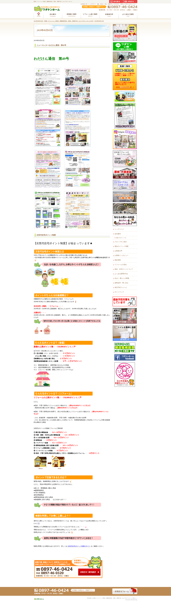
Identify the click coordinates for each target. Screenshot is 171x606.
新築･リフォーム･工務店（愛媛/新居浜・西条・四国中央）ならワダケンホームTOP (68, 21)
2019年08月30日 (38, 21)
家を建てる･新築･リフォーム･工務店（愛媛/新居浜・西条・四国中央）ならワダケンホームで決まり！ (112, 598)
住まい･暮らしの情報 (122, 278)
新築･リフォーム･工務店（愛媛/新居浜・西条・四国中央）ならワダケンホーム (53, 1)
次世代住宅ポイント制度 (46, 235)
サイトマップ (119, 292)
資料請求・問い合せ (121, 283)
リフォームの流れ (121, 264)
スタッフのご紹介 (121, 242)
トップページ (119, 229)
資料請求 (116, 1)
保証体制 (118, 260)
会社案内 (118, 234)
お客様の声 (118, 251)
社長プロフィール (121, 238)
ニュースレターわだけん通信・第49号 (51, 45)
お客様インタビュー (121, 255)
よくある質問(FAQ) (121, 274)
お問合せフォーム (124, 591)
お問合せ (130, 1)
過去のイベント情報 (121, 246)
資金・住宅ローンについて (124, 269)
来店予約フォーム (121, 287)
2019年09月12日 (99, 21)
